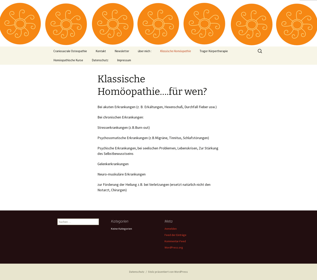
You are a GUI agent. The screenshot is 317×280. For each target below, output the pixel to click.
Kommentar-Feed (175, 241)
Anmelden (171, 228)
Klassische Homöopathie (175, 51)
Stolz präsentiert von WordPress (168, 272)
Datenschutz (100, 60)
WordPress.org (174, 247)
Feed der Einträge (175, 235)
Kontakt (101, 51)
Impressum (124, 60)
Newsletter (122, 51)
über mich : (144, 51)
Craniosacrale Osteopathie (70, 51)
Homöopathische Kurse (68, 60)
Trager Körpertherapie (214, 51)
